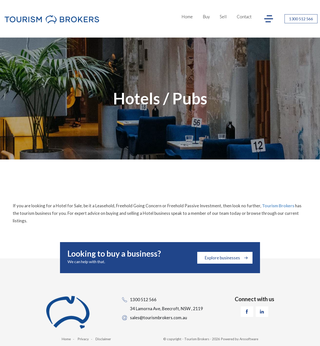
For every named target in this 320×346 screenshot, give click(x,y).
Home (187, 16)
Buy (206, 16)
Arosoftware (249, 339)
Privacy (83, 339)
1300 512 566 (301, 18)
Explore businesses (222, 257)
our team (220, 213)
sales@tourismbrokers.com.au (158, 317)
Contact (244, 16)
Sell (223, 16)
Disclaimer (103, 339)
